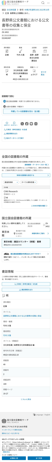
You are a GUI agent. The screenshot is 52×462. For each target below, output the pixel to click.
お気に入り (7, 124)
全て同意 (39, 458)
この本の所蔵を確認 (39, 205)
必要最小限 (14, 458)
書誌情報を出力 (10, 133)
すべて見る (43, 73)
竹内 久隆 (7, 335)
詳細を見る (6, 452)
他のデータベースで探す (14, 138)
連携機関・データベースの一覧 (37, 164)
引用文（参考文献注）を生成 (15, 129)
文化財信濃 (11, 9)
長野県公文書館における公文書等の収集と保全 (22, 315)
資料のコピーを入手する (10, 433)
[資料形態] (28, 182)
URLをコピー (14, 124)
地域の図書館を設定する (33, 175)
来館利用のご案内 (41, 233)
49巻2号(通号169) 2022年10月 (37, 9)
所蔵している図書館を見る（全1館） (26, 111)
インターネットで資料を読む (12, 430)
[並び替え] (11, 182)
